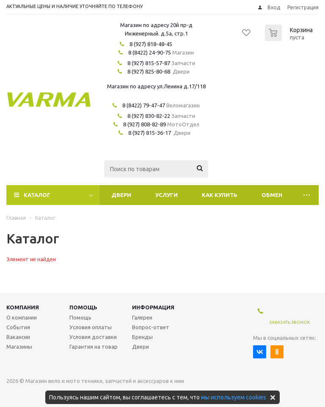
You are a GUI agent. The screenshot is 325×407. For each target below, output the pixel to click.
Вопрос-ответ (150, 327)
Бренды (142, 337)
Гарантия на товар (93, 347)
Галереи (142, 317)
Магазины (19, 347)
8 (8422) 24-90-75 (149, 52)
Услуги (166, 195)
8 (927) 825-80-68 (148, 71)
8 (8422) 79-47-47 (143, 105)
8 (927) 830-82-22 (148, 116)
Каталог (37, 195)
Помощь (83, 307)
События (18, 327)
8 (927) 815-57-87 (148, 63)
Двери (121, 195)
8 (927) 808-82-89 (144, 124)
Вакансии (18, 337)
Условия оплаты (90, 327)
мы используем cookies (233, 397)
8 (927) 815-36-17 (149, 133)
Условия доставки (93, 337)
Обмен (272, 195)
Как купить (219, 195)
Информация (153, 307)
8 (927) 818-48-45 (150, 44)
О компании (21, 317)
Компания (22, 307)
